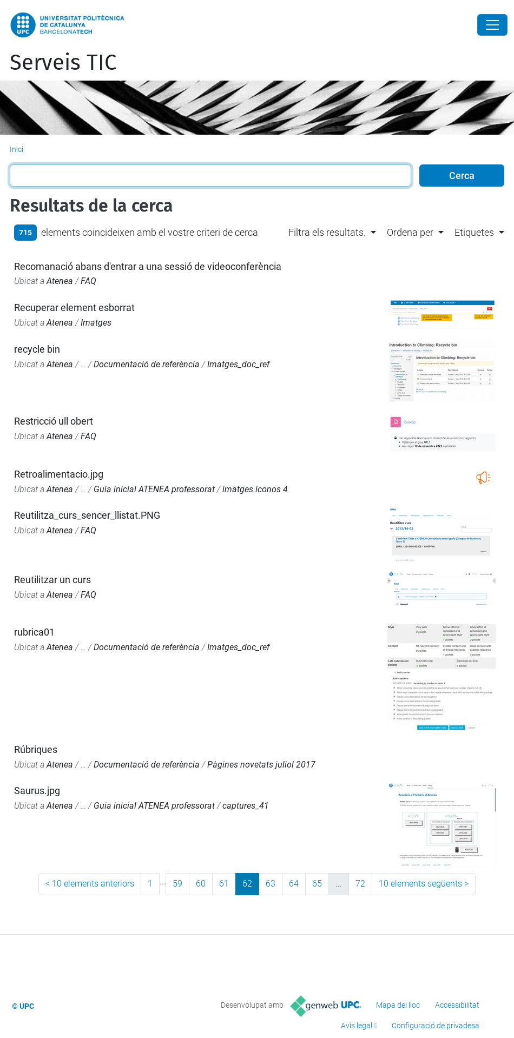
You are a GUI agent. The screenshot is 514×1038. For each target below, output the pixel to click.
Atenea (60, 281)
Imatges (96, 323)
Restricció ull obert (53, 421)
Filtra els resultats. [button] (327, 232)
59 (177, 883)
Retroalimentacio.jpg (58, 474)
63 (270, 883)
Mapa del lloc (398, 1005)
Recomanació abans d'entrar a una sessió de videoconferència (147, 266)
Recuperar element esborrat (74, 307)
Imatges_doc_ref (238, 364)
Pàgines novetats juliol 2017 (261, 764)
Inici (16, 149)
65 (317, 883)
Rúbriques (35, 749)
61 (224, 883)
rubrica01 (34, 632)
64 (294, 883)
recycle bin (37, 349)
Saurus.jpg (37, 790)
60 (201, 883)
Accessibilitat (457, 1005)
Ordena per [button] (410, 232)
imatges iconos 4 (255, 489)
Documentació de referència (147, 364)
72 (360, 883)
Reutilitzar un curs (52, 579)
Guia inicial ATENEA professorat (154, 489)
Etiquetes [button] (474, 232)
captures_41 (245, 806)
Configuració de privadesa (435, 1025)
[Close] (492, 25)
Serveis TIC (63, 63)
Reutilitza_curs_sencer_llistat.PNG (87, 515)
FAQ (88, 281)
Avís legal (356, 1025)
